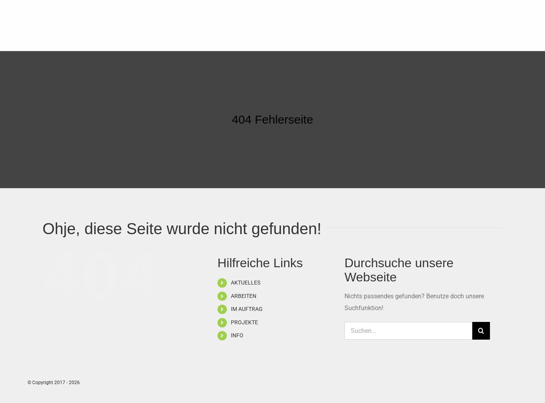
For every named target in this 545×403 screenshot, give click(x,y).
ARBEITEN (243, 296)
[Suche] (481, 331)
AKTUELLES (245, 282)
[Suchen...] (408, 331)
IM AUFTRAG (247, 309)
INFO (237, 335)
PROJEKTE (244, 322)
